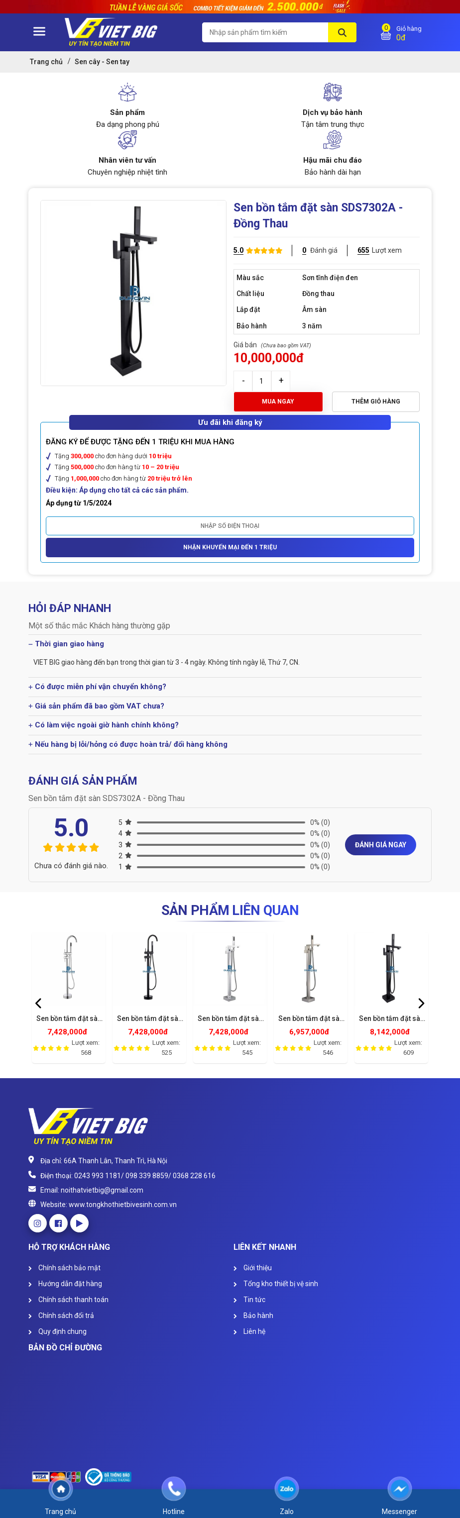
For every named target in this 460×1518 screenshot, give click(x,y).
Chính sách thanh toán (68, 1300)
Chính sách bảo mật (64, 1268)
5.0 (238, 250)
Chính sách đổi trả (61, 1315)
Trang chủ (46, 62)
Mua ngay (278, 401)
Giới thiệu (252, 1268)
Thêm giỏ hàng (375, 401)
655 (363, 250)
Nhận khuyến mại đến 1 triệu (230, 547)
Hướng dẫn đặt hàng (65, 1284)
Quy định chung (57, 1331)
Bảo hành (253, 1315)
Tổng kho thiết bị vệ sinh (275, 1284)
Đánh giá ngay (380, 845)
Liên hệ (249, 1331)
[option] (68, 1000)
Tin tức (249, 1300)
